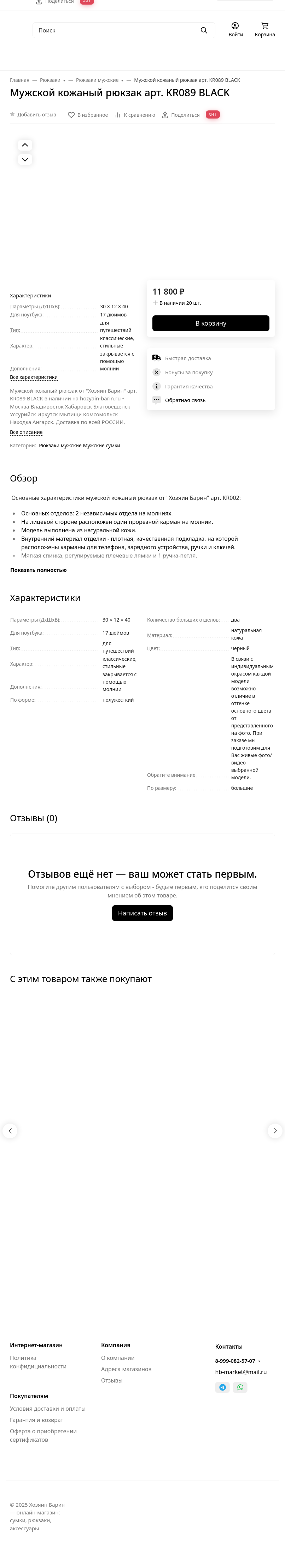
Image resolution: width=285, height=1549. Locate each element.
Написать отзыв (142, 913)
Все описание (26, 432)
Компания (115, 1345)
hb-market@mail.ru (241, 1372)
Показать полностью (38, 569)
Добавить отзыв (37, 114)
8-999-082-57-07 (235, 1360)
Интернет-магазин (36, 1345)
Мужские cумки (101, 445)
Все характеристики (34, 377)
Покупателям (29, 1396)
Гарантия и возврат (36, 1420)
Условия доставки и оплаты (48, 1408)
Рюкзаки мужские (60, 445)
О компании (118, 1358)
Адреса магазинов (126, 1369)
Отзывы (112, 1380)
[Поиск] (124, 30)
